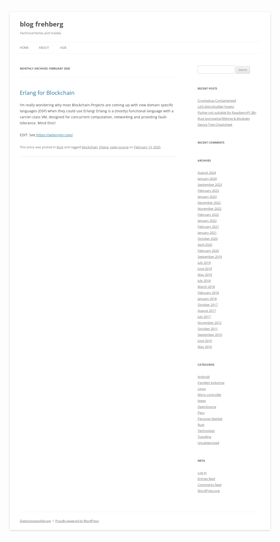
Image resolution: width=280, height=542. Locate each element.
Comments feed (209, 484)
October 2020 (208, 238)
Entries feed (206, 478)
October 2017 (208, 304)
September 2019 (210, 256)
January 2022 (207, 220)
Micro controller (209, 394)
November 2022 (209, 208)
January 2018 (207, 298)
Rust (60, 147)
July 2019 (204, 262)
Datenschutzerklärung (35, 521)
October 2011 (208, 328)
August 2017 (207, 310)
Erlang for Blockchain (47, 92)
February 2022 (208, 214)
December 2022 (209, 202)
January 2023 (207, 196)
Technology (206, 430)
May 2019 (205, 274)
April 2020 (205, 244)
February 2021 (208, 226)
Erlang (103, 147)
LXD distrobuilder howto (216, 106)
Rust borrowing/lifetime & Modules (224, 118)
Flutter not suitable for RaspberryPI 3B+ (227, 112)
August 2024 (207, 172)
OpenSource (207, 406)
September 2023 (210, 184)
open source (119, 147)
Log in (202, 472)
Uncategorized (208, 442)
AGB (63, 48)
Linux (202, 388)
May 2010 (205, 346)
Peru (201, 412)
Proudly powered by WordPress (77, 521)
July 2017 (204, 316)
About (44, 48)
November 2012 (209, 322)
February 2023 (208, 190)
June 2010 (205, 340)
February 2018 (208, 292)
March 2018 (206, 286)
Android (204, 376)
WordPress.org (209, 490)
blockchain (90, 147)
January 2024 (207, 178)
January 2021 (207, 232)
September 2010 (210, 334)
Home (24, 48)
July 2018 (204, 280)
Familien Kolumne (211, 382)
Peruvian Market (210, 418)
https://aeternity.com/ (54, 135)
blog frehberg (41, 24)
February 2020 (208, 250)
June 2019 (205, 268)
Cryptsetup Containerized (217, 100)
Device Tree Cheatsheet (215, 124)
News (202, 400)
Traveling (204, 436)
